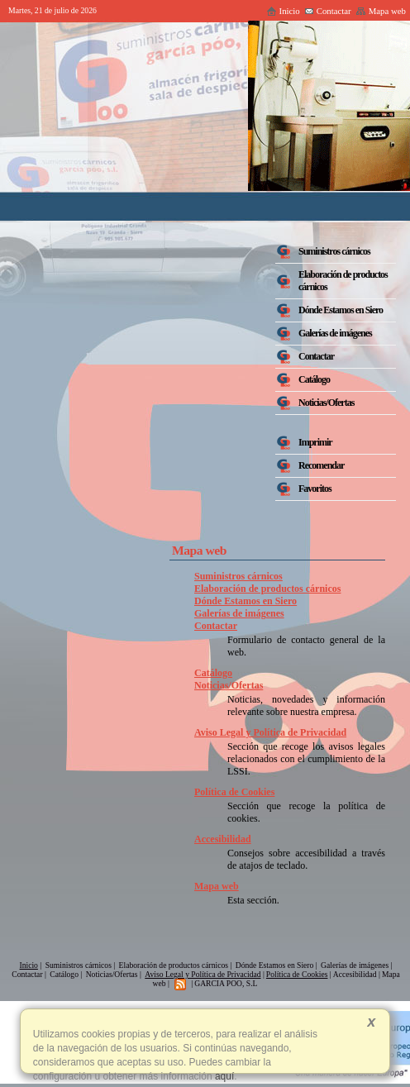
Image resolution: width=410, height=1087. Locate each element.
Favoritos (314, 488)
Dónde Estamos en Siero (245, 601)
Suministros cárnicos (238, 576)
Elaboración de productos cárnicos (267, 588)
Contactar (327, 11)
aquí (223, 1076)
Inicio (283, 11)
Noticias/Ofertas (228, 685)
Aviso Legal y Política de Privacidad (270, 732)
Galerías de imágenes (239, 613)
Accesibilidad (222, 839)
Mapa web (380, 11)
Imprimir (315, 442)
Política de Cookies (234, 792)
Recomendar (321, 465)
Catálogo (213, 673)
